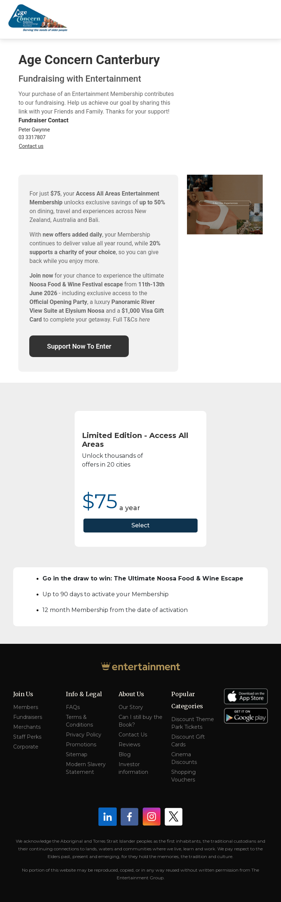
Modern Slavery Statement (86, 768)
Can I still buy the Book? (140, 721)
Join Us (23, 694)
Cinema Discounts (184, 758)
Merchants (27, 727)
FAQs (73, 707)
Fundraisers (27, 717)
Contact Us (133, 734)
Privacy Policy (83, 734)
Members (25, 707)
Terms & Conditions (79, 721)
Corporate (25, 746)
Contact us (31, 146)
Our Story (131, 707)
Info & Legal (84, 694)
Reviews (129, 744)
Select (140, 525)
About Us (131, 694)
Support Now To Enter (79, 346)
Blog (125, 754)
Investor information (133, 768)
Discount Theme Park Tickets (192, 723)
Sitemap (76, 754)
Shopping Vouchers (183, 776)
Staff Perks (27, 737)
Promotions (81, 744)
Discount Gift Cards (188, 741)
